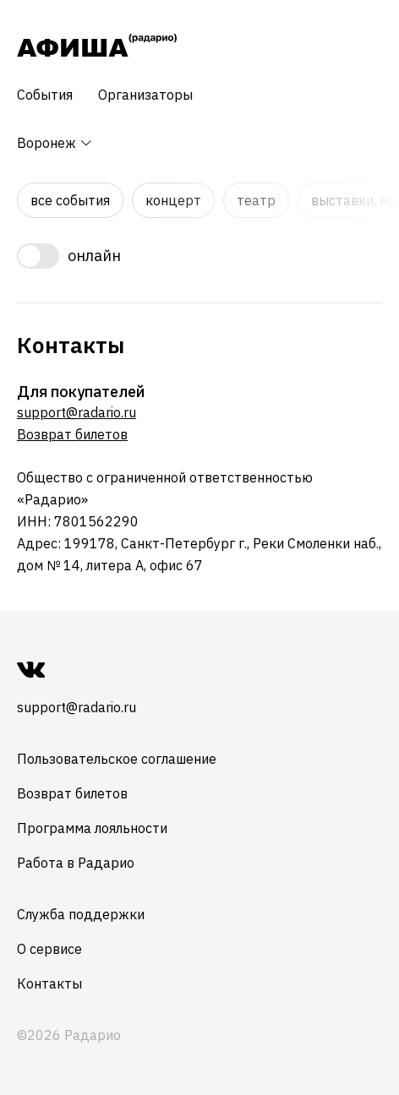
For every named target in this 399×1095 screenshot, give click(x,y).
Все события (70, 200)
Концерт (173, 200)
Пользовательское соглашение (116, 758)
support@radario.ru (76, 412)
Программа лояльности (92, 828)
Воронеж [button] (55, 142)
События (45, 94)
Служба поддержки (81, 914)
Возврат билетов (72, 434)
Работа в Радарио (75, 862)
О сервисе (49, 948)
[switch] (199, 256)
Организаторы (145, 94)
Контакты (49, 983)
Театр (256, 200)
